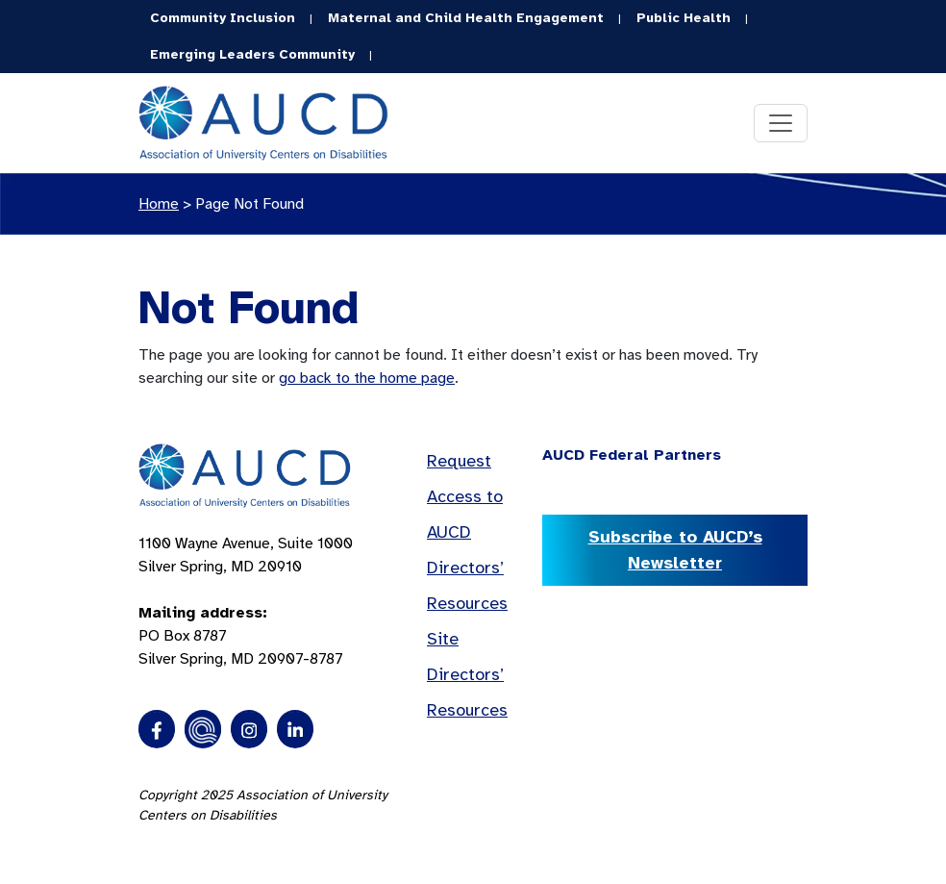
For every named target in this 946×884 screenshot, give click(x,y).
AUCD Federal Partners (631, 455)
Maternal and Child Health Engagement (466, 18)
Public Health (683, 18)
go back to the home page (367, 378)
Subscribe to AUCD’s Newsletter (675, 549)
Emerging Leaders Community (252, 54)
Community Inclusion (222, 18)
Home (158, 204)
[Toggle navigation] (781, 123)
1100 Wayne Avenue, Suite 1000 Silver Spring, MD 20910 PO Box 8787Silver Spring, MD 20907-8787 (245, 601)
